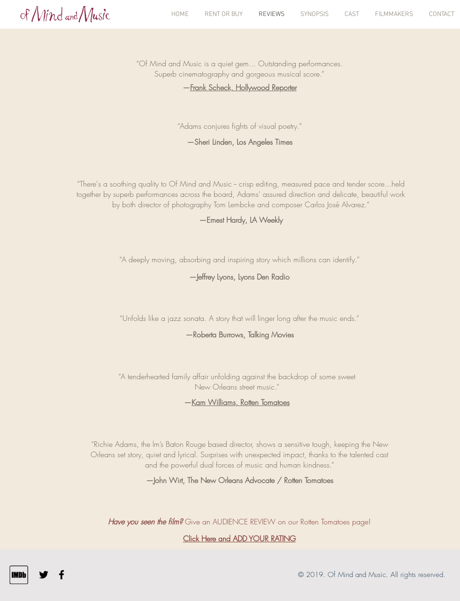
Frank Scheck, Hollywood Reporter (243, 87)
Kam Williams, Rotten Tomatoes (241, 402)
